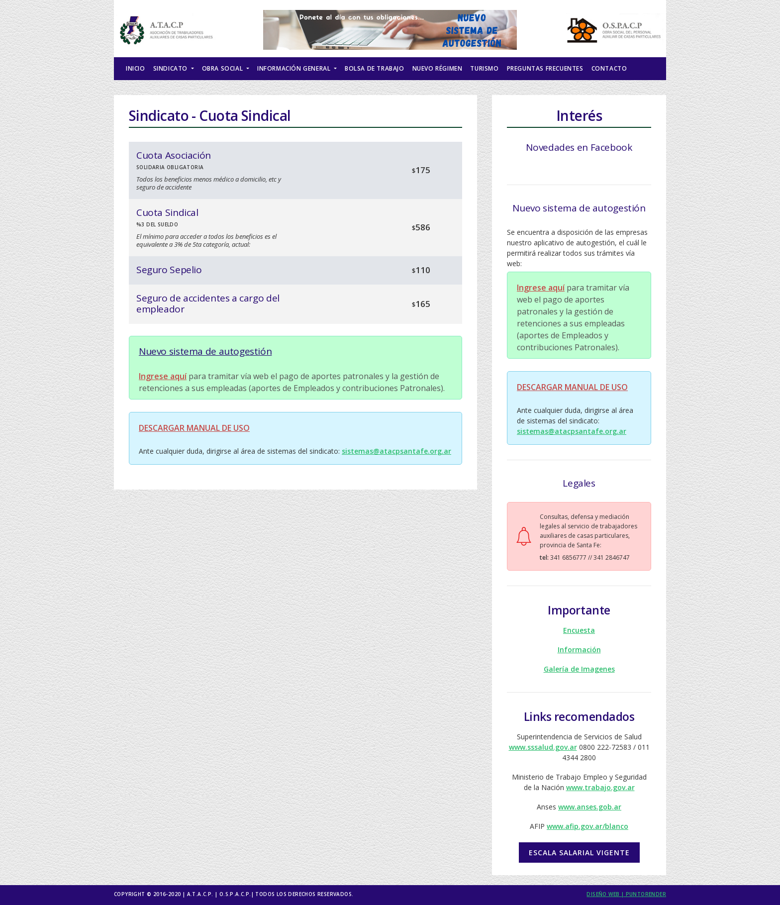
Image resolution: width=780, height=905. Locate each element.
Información (579, 649)
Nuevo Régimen (437, 68)
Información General (294, 68)
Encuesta (579, 630)
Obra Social (223, 68)
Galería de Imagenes (579, 669)
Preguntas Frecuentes (545, 68)
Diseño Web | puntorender (626, 894)
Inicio (135, 68)
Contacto (609, 68)
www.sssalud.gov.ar (543, 747)
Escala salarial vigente (579, 852)
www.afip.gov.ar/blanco (587, 826)
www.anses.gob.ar (589, 806)
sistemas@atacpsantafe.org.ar (396, 451)
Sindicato (171, 68)
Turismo (484, 68)
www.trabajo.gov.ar (600, 787)
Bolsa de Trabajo (374, 68)
